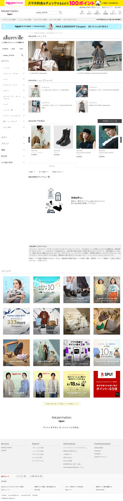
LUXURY (4, 450)
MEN (13, 49)
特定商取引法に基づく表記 (72, 464)
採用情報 (35, 495)
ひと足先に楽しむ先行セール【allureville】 (55, 90)
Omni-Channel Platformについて (73, 467)
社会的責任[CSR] (26, 495)
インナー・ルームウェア (14, 116)
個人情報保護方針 (13, 495)
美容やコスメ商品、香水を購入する (45, 487)
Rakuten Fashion (39, 33)
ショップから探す (38, 451)
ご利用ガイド (67, 454)
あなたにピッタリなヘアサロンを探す (12, 487)
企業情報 (4, 495)
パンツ (14, 79)
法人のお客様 (67, 461)
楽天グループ (106, 7)
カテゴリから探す (38, 454)
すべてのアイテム (38, 461)
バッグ (14, 104)
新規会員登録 (98, 448)
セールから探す (37, 457)
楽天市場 (118, 7)
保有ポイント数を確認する (104, 487)
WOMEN (5, 49)
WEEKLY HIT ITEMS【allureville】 (100, 105)
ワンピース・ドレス (14, 85)
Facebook (97, 451)
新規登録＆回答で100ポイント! (90, 7)
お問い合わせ (67, 457)
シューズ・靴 (14, 110)
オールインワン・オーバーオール (14, 97)
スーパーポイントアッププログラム (74, 448)
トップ (30, 33)
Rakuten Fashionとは (70, 451)
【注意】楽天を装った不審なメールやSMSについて (61, 404)
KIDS (21, 49)
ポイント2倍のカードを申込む (74, 487)
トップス (14, 68)
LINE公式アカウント (101, 457)
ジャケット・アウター (14, 73)
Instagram (97, 454)
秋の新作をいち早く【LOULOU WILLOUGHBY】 (104, 90)
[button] (41, 142)
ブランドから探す (38, 448)
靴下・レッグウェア (14, 121)
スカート (14, 91)
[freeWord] (13, 55)
